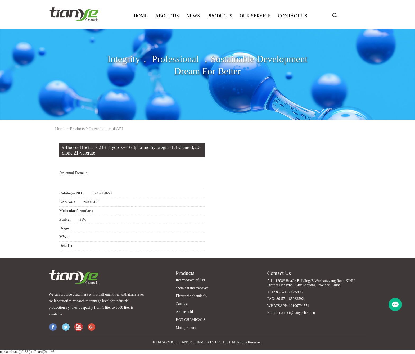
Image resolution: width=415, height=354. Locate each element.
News (193, 16)
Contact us (292, 16)
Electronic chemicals (191, 296)
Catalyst (182, 304)
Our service (255, 16)
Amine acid (184, 312)
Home (141, 16)
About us (167, 16)
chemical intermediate (192, 288)
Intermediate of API (106, 128)
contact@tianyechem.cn (297, 313)
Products (219, 16)
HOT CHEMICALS (191, 320)
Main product (186, 328)
